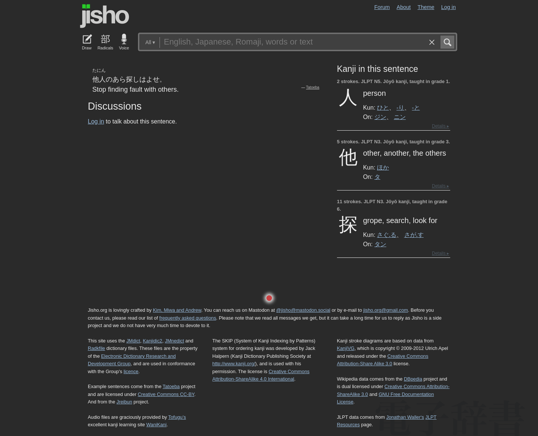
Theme (426, 7)
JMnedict (174, 341)
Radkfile (96, 348)
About (404, 7)
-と (416, 107)
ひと (383, 107)
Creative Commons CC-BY (166, 394)
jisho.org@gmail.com (385, 310)
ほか (383, 167)
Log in (448, 7)
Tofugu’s (177, 417)
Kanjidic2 (152, 341)
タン (380, 244)
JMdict (133, 341)
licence (131, 371)
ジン (380, 117)
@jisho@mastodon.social (303, 310)
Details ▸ (440, 126)
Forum (382, 7)
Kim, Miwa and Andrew (177, 310)
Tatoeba (312, 87)
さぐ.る (386, 235)
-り (400, 107)
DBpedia (413, 379)
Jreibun (124, 402)
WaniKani (156, 424)
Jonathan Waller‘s (405, 417)
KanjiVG (346, 348)
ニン (400, 117)
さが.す (414, 235)
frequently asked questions (187, 318)
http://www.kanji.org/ (233, 363)
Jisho (104, 16)
